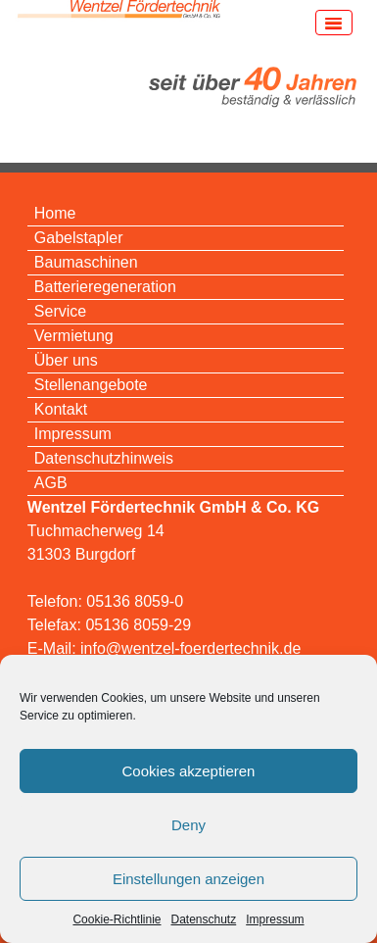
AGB (51, 482)
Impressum (275, 919)
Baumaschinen (86, 262)
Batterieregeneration (105, 286)
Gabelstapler (78, 237)
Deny (188, 825)
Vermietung (74, 335)
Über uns (66, 360)
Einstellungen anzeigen (188, 878)
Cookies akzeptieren (189, 771)
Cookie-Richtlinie (116, 919)
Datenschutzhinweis (103, 458)
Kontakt (60, 409)
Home (55, 213)
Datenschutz (204, 919)
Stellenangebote (91, 384)
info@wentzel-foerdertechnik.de (190, 648)
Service (60, 311)
